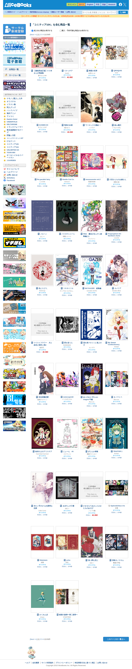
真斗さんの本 (42, 75)
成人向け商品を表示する (42, 31)
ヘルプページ (22, 12)
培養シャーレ (67, 236)
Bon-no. (91, 402)
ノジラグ (92, 127)
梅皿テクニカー (92, 454)
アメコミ (10, 116)
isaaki (67, 73)
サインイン (72, 4)
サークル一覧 (13, 75)
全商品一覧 (12, 69)
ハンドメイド (12, 110)
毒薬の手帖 (116, 563)
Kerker (116, 453)
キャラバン (91, 239)
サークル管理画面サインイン (14, 38)
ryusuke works (92, 290)
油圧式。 (42, 347)
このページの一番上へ (116, 639)
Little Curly (42, 510)
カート (81, 4)
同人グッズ (11, 107)
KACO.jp (42, 290)
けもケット (11, 141)
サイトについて (13, 169)
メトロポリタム (67, 399)
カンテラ (92, 347)
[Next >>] (33, 35)
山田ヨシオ (91, 73)
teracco (67, 181)
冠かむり (67, 127)
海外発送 (39, 12)
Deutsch (111, 4)
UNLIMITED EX (13, 150)
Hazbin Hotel (12, 119)
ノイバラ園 (91, 511)
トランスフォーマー (15, 127)
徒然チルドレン (42, 399)
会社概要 (35, 663)
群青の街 (116, 182)
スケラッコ (67, 454)
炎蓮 (116, 508)
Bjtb (67, 562)
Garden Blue (116, 290)
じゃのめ (42, 181)
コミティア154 (13, 147)
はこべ (42, 236)
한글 (104, 4)
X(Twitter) (11, 178)
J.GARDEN (11, 160)
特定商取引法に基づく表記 (85, 663)
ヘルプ (27, 663)
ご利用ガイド (10, 12)
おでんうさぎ (42, 127)
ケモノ (9, 98)
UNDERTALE (12, 122)
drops (42, 617)
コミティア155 (13, 144)
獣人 (15, 98)
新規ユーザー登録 (57, 12)
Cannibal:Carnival (42, 454)
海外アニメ (11, 113)
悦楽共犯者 (91, 181)
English (90, 4)
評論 (8, 135)
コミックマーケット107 (15, 138)
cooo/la (116, 238)
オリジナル (11, 101)
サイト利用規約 (47, 663)
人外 (20, 98)
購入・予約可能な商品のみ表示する (74, 31)
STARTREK (67, 617)
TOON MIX (11, 152)
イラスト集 (11, 104)
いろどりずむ (116, 127)
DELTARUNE (12, 124)
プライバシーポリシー (64, 663)
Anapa (116, 346)
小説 (13, 135)
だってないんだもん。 (67, 291)
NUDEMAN (67, 345)
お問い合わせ (71, 12)
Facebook (11, 180)
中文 (97, 4)
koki (116, 73)
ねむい (67, 508)
